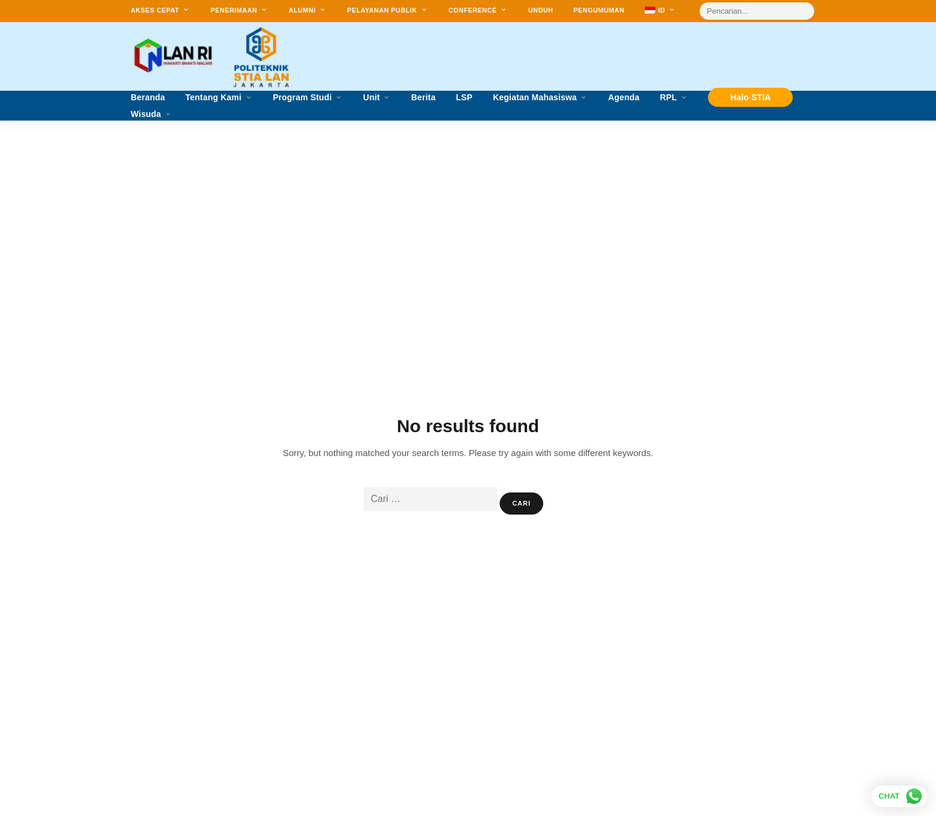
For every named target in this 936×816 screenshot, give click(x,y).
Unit (371, 97)
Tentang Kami (214, 97)
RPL (668, 97)
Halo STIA (750, 97)
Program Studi (302, 97)
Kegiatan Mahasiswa (535, 97)
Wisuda (146, 114)
